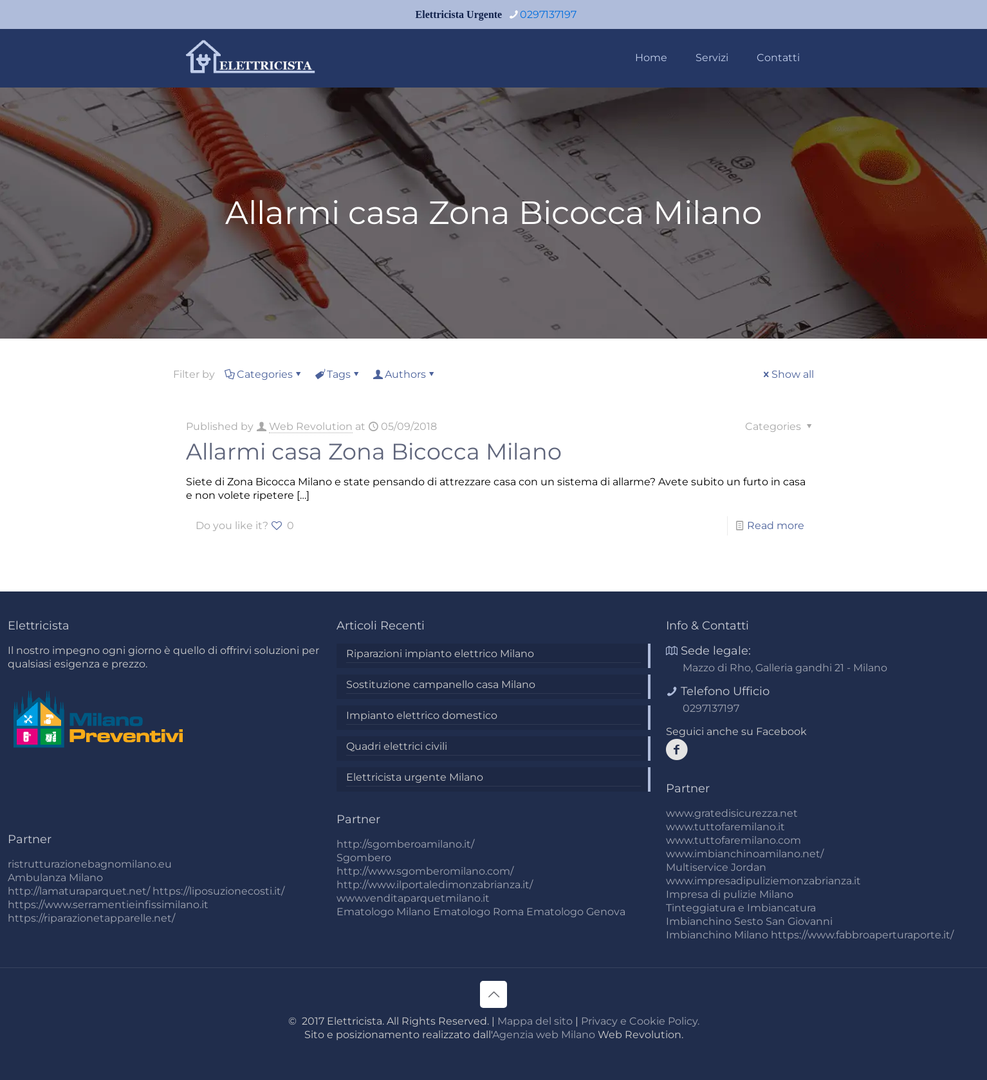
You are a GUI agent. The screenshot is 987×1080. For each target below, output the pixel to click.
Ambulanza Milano (55, 877)
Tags (338, 374)
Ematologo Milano (383, 912)
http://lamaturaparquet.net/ (79, 891)
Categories (264, 374)
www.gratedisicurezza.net (732, 813)
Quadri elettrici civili (396, 746)
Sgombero (364, 858)
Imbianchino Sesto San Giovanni (749, 921)
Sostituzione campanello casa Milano (440, 684)
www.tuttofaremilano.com (733, 840)
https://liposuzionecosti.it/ (218, 891)
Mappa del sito (535, 1021)
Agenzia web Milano (543, 1035)
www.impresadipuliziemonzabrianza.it (763, 881)
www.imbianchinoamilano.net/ (745, 854)
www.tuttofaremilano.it (725, 827)
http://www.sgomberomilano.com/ (425, 871)
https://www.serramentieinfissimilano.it (108, 904)
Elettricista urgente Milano (414, 777)
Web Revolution (311, 426)
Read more (775, 525)
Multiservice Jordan (716, 867)
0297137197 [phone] (548, 14)
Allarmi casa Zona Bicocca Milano (374, 451)
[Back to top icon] (493, 994)
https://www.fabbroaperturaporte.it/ (862, 935)
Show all (787, 374)
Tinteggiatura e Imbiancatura (741, 908)
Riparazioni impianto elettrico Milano (440, 653)
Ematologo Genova (575, 912)
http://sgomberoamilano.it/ (405, 844)
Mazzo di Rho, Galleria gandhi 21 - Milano (785, 668)
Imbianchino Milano (717, 935)
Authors (404, 374)
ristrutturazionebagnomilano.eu (90, 864)
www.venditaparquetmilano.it (413, 898)
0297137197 (711, 708)
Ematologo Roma (478, 912)
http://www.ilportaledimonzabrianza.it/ (435, 885)
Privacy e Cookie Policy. (640, 1021)
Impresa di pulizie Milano (729, 894)
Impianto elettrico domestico (421, 715)
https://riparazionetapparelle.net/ (91, 918)
